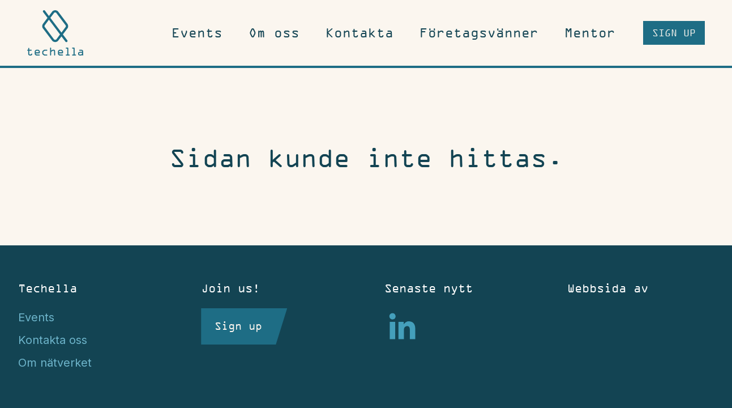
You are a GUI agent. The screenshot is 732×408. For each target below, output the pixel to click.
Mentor (589, 33)
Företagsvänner (478, 33)
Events (197, 33)
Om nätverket (55, 362)
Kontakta (359, 33)
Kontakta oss (52, 340)
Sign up (674, 33)
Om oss (274, 33)
